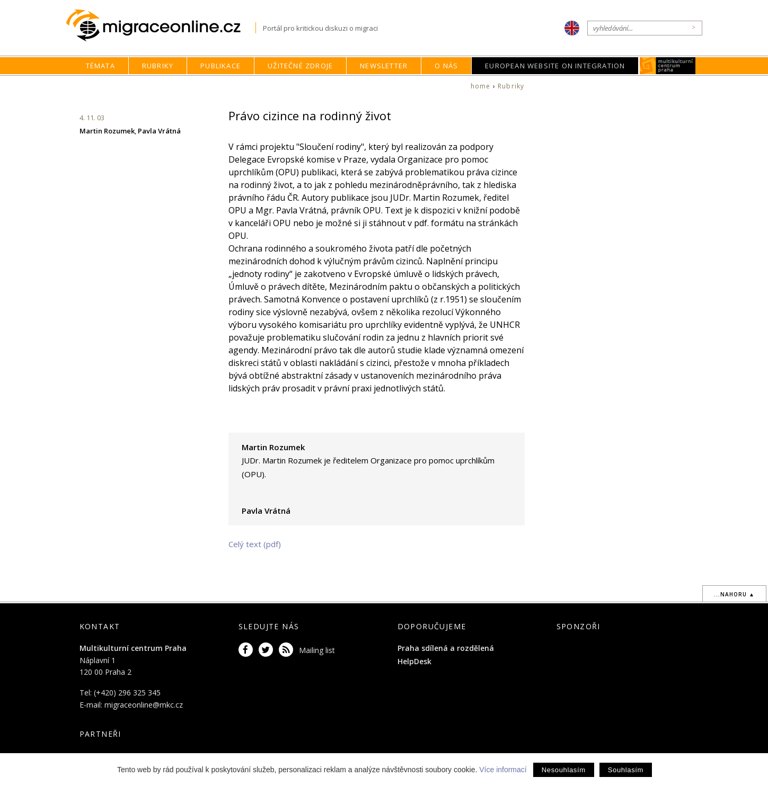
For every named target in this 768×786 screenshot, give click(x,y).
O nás (446, 65)
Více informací (502, 769)
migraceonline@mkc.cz (143, 705)
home (481, 86)
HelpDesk (414, 661)
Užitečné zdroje (300, 65)
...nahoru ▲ (734, 594)
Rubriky (157, 65)
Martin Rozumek (107, 131)
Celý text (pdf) (254, 544)
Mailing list (317, 650)
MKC (668, 65)
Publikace (220, 65)
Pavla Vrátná (159, 131)
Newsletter (384, 65)
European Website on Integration (555, 65)
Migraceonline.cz (160, 25)
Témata (100, 65)
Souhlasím (625, 770)
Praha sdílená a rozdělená (446, 648)
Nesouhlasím (564, 770)
